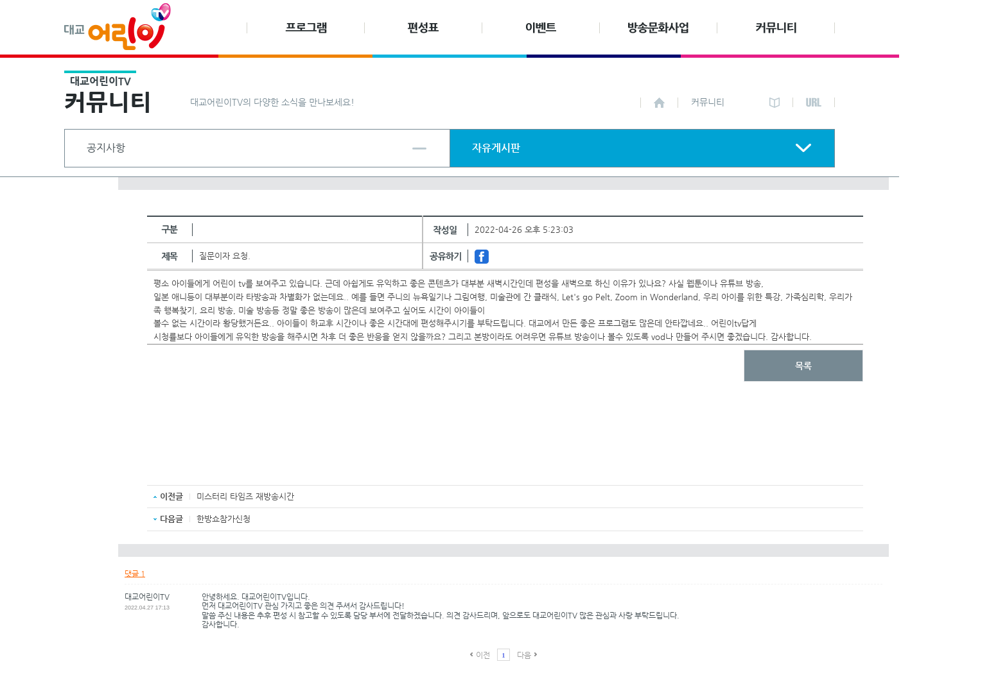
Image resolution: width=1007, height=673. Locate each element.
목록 (803, 366)
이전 (483, 655)
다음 (524, 655)
